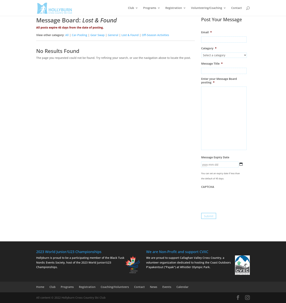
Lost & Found (130, 35)
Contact (236, 8)
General (113, 35)
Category (209, 48)
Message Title (212, 63)
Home (40, 287)
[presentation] (231, 198)
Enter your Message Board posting (219, 80)
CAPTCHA (207, 187)
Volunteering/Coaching (206, 8)
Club (131, 8)
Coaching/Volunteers (115, 287)
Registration (173, 8)
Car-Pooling (79, 35)
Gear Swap (97, 35)
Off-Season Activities (155, 35)
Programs (149, 8)
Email (206, 32)
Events (166, 287)
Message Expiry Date (215, 157)
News (153, 287)
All (67, 35)
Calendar (182, 287)
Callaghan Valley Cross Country (200, 258)
